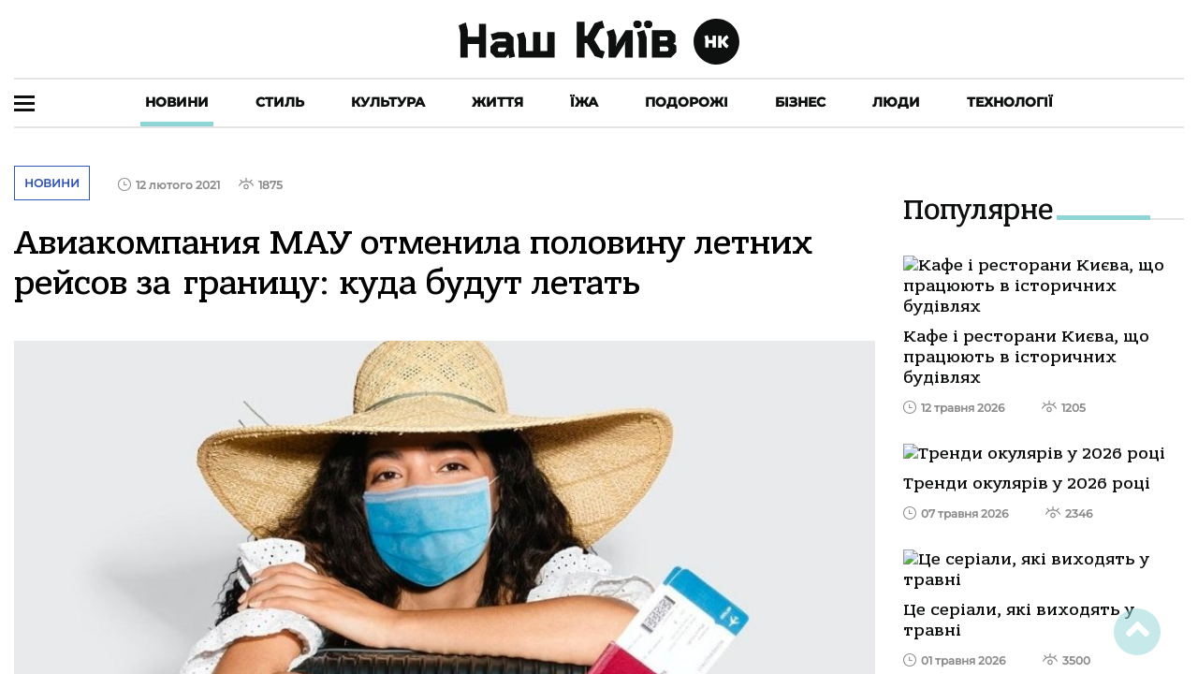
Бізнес (800, 102)
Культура (388, 102)
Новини (177, 102)
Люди (896, 102)
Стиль (280, 102)
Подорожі (686, 102)
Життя (497, 102)
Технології (1010, 102)
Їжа (584, 102)
